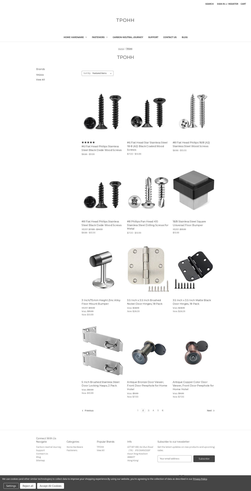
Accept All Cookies (50, 486)
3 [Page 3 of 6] (148, 410)
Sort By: (87, 73)
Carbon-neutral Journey (128, 37)
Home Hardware (75, 37)
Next (211, 410)
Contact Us (170, 37)
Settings (11, 486)
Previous (88, 410)
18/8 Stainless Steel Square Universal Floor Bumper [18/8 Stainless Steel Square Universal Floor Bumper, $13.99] (189, 223)
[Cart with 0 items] (243, 4)
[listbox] (102, 73)
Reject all (28, 486)
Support (153, 37)
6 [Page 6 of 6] (162, 410)
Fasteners (100, 37)
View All (40, 79)
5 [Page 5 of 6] (158, 410)
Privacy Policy (200, 478)
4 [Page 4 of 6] (153, 410)
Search (209, 4)
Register (233, 4)
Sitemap (40, 460)
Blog (184, 37)
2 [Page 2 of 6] (143, 410)
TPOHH (40, 74)
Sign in (221, 4)
